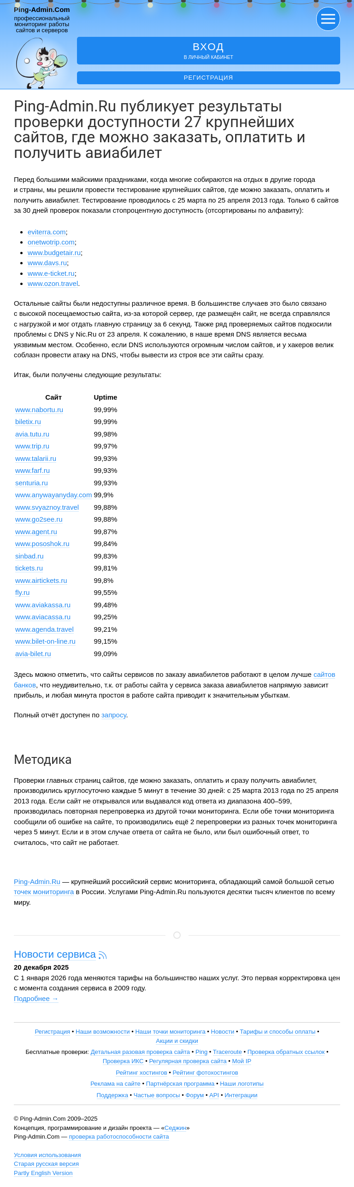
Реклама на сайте (115, 1083)
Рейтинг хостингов (141, 1072)
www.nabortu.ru (39, 409)
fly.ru (22, 592)
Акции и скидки (177, 1040)
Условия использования (47, 1155)
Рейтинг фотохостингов (205, 1072)
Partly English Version (43, 1173)
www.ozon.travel (53, 283)
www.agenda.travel (44, 629)
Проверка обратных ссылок (286, 1051)
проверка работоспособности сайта (119, 1136)
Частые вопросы (157, 1095)
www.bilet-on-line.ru (45, 641)
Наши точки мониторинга (170, 1031)
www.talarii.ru (35, 458)
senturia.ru (31, 483)
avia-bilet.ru (33, 654)
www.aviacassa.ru (43, 617)
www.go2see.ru (39, 519)
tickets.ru (29, 568)
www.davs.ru (47, 263)
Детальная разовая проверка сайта (140, 1051)
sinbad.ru (29, 556)
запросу (113, 715)
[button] (328, 18)
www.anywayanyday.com (53, 495)
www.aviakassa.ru (43, 605)
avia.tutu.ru (32, 434)
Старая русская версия (46, 1163)
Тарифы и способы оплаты (277, 1031)
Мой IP (241, 1061)
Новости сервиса (55, 954)
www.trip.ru (32, 446)
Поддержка (112, 1095)
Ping (201, 1051)
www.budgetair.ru (54, 252)
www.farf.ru (32, 470)
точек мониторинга (44, 892)
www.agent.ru (36, 531)
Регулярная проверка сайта (187, 1061)
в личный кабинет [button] (208, 50)
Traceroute (227, 1051)
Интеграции (240, 1095)
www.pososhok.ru (42, 543)
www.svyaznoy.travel (47, 507)
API (214, 1095)
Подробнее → (36, 998)
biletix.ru (28, 421)
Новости (223, 1031)
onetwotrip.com (51, 242)
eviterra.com (47, 232)
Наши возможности (103, 1031)
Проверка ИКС (123, 1061)
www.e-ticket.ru (51, 273)
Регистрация (208, 77)
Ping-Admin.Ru (37, 881)
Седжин (175, 1127)
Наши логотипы (242, 1083)
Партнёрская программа (180, 1083)
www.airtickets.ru (41, 580)
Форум (194, 1095)
